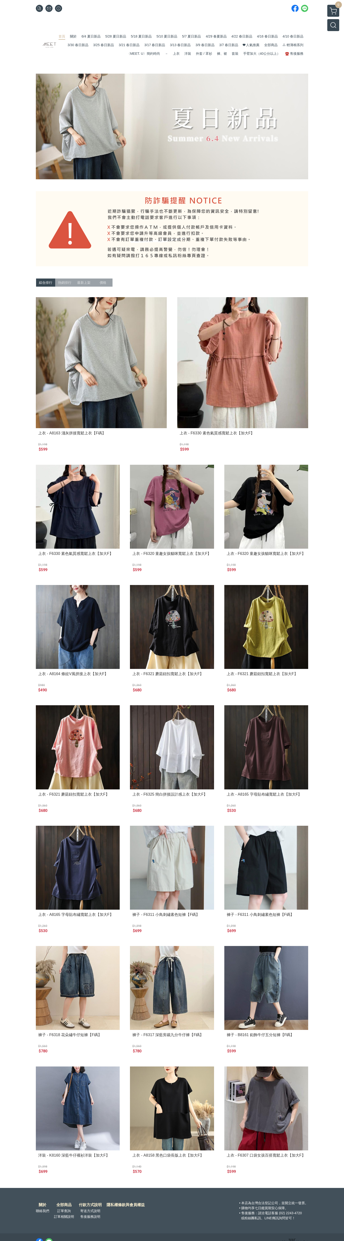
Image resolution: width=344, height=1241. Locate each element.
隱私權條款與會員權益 (126, 1205)
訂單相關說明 (64, 1216)
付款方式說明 (90, 1205)
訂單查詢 (64, 1211)
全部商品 (64, 1205)
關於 (42, 1205)
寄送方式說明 (90, 1211)
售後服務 (248, 1213)
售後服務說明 (90, 1216)
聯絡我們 (42, 1211)
